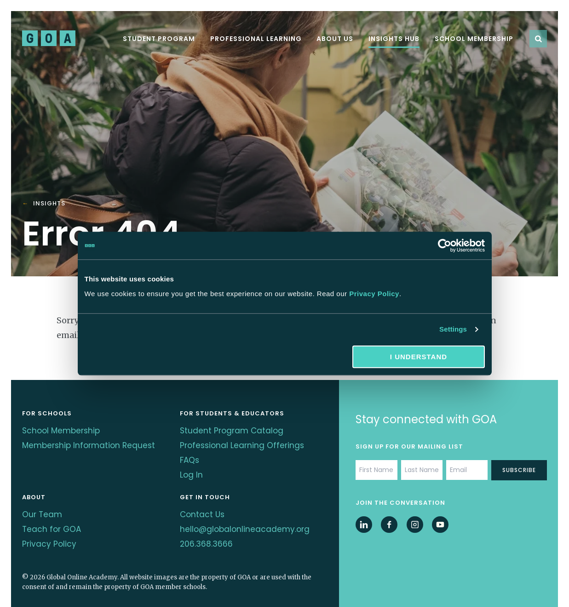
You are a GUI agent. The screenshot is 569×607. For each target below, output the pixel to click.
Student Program (159, 38)
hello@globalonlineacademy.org (246, 517)
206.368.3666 (206, 530)
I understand (418, 357)
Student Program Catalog (233, 431)
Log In (191, 468)
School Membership (474, 38)
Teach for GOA (52, 517)
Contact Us (203, 505)
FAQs (190, 455)
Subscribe (519, 470)
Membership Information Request (73, 449)
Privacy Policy (374, 294)
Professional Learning (256, 38)
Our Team (42, 505)
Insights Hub (394, 38)
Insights (49, 203)
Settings (453, 329)
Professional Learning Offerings (244, 443)
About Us (334, 38)
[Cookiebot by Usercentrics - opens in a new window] (444, 245)
